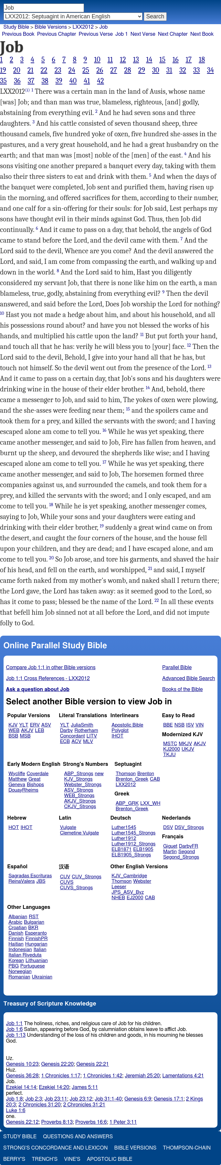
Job (103, 27)
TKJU (169, 754)
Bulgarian (34, 922)
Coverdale (38, 773)
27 (113, 70)
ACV (76, 741)
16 (176, 59)
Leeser (118, 886)
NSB (179, 725)
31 (169, 70)
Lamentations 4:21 (183, 1075)
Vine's (72, 1159)
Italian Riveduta (24, 955)
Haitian (16, 944)
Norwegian (19, 971)
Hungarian (36, 944)
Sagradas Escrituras (30, 875)
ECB (65, 741)
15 (162, 59)
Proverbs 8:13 (57, 1122)
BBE (168, 725)
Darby (66, 730)
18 (202, 59)
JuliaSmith (82, 725)
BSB (13, 736)
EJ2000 (135, 897)
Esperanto (36, 933)
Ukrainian (42, 977)
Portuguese (32, 966)
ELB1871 (121, 849)
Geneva (16, 784)
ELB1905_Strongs (131, 854)
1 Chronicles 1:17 (60, 1075)
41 (87, 81)
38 (45, 81)
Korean (16, 960)
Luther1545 (123, 827)
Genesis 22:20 (57, 1064)
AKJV (27, 730)
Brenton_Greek (132, 779)
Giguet (170, 846)
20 (16, 70)
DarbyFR (188, 846)
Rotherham (86, 730)
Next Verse (143, 34)
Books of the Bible (182, 689)
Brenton (145, 773)
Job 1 (121, 34)
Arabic (15, 922)
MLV (88, 741)
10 (97, 59)
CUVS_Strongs (76, 887)
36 (17, 81)
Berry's (14, 1159)
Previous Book (18, 34)
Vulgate (68, 827)
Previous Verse (96, 34)
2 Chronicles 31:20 (39, 1104)
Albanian (17, 916)
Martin (170, 851)
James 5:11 (85, 1087)
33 (196, 70)
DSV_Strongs (189, 827)
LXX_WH (150, 803)
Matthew (17, 779)
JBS (40, 881)
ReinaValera (21, 881)
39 (59, 81)
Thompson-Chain (187, 1148)
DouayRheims (23, 790)
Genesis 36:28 (22, 1075)
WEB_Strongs (79, 795)
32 (182, 70)
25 (85, 70)
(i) (27, 90)
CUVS (67, 882)
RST (34, 916)
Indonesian (20, 949)
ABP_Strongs (78, 773)
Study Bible (16, 27)
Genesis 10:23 (22, 1064)
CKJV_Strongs (80, 806)
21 (30, 70)
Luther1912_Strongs (133, 844)
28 (127, 70)
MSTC (170, 743)
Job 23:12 (81, 1099)
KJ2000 (171, 749)
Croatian (17, 927)
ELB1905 (143, 849)
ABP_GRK (127, 803)
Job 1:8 (14, 1099)
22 (44, 70)
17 (189, 59)
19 (3, 70)
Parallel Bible (177, 667)
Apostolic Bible (109, 1159)
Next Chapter (173, 34)
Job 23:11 (56, 1099)
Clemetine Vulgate (79, 833)
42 (100, 81)
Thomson (126, 773)
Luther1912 (123, 838)
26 (99, 70)
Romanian (19, 977)
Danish (15, 933)
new (99, 773)
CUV (65, 876)
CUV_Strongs (86, 876)
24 (72, 70)
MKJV (185, 743)
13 (136, 59)
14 (149, 59)
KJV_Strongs (78, 779)
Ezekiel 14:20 (54, 1087)
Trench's (45, 1159)
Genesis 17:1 (169, 1099)
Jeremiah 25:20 (142, 1075)
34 (210, 70)
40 (73, 81)
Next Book (202, 34)
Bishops (35, 784)
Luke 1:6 (16, 1110)
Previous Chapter (56, 34)
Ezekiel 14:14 (21, 1087)
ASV (46, 725)
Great (34, 779)
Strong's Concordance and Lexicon (55, 1148)
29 (141, 70)
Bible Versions (51, 27)
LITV (92, 736)
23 (58, 70)
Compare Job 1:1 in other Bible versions (51, 667)
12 (123, 59)
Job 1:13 (16, 1035)
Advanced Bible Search (188, 678)
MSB (25, 736)
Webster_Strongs (82, 784)
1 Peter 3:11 (123, 1122)
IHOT (117, 736)
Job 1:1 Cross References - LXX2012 (48, 678)
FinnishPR (37, 938)
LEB (39, 730)
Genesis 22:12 (22, 1122)
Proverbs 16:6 (91, 1122)
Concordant (72, 736)
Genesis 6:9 (137, 1099)
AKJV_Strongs (80, 801)
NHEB (118, 897)
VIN (199, 725)
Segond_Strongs (181, 857)
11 (110, 59)
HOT (13, 827)
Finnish (16, 938)
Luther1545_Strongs (133, 833)
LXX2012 (126, 784)
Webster (142, 881)
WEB (13, 730)
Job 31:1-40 (108, 1099)
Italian (40, 949)
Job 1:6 (14, 1029)
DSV (168, 827)
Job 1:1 (14, 1023)
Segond (186, 851)
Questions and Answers (78, 1136)
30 (155, 70)
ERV (35, 725)
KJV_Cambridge (129, 875)
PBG (13, 966)
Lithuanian (37, 960)
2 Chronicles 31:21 (84, 1104)
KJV (12, 725)
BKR (33, 927)
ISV (190, 725)
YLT (23, 725)
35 (3, 81)
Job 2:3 (33, 1099)
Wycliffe (16, 773)
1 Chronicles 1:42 (102, 1075)
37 (31, 81)
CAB (155, 779)
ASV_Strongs (78, 790)
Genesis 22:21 (92, 1064)
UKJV (188, 749)
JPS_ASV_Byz (127, 892)
